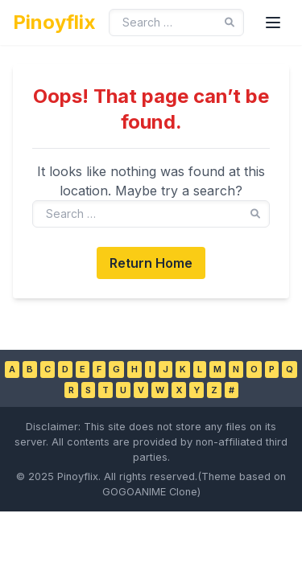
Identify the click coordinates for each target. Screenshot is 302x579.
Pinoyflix (54, 22)
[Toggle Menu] (273, 22)
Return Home (151, 263)
